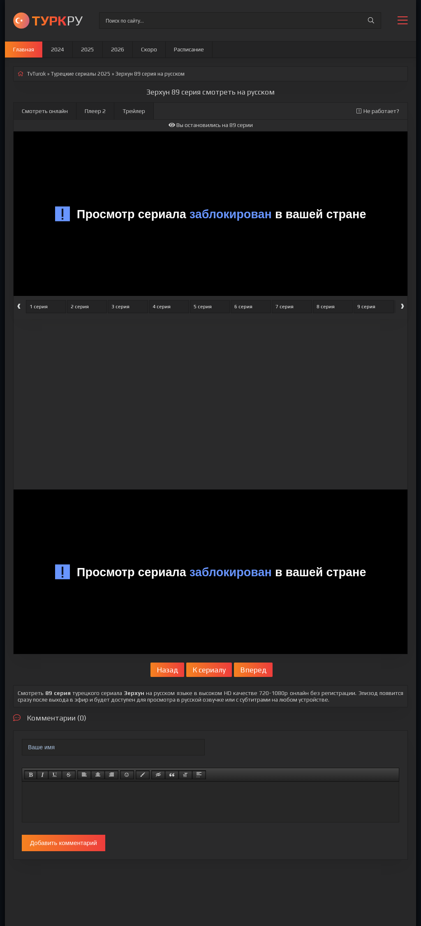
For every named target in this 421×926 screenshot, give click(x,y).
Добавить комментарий (63, 842)
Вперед (253, 669)
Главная (23, 49)
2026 (117, 49)
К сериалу (209, 669)
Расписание (189, 49)
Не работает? (377, 111)
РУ (57, 20)
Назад (167, 669)
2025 (87, 49)
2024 (57, 49)
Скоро (149, 49)
